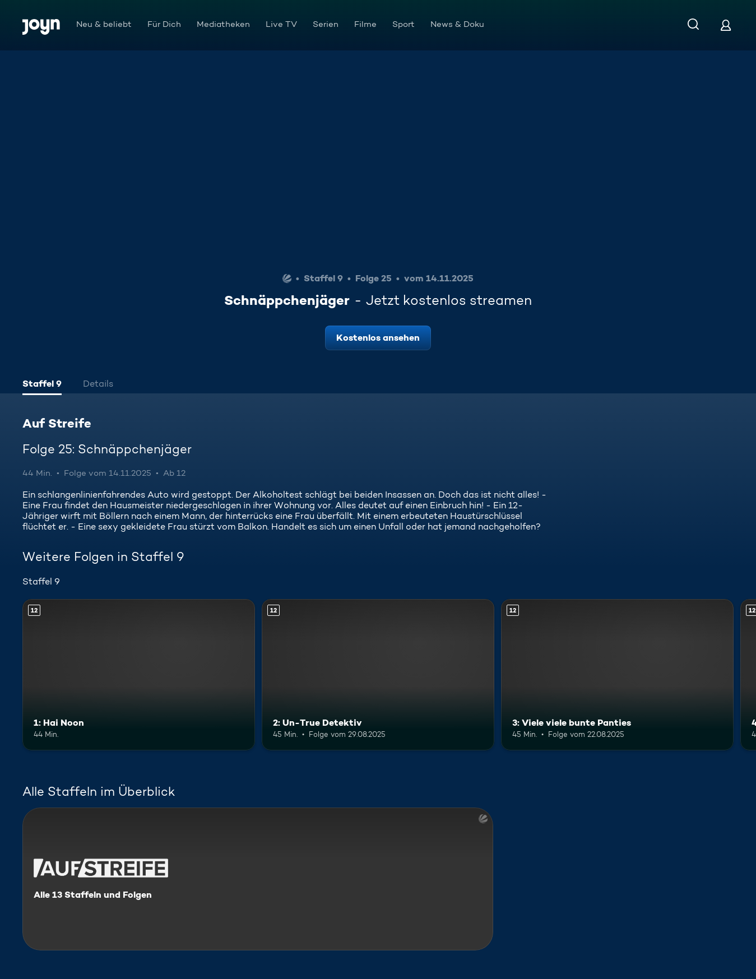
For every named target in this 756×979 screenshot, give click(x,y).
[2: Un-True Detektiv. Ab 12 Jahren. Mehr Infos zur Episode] (378, 674)
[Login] (725, 25)
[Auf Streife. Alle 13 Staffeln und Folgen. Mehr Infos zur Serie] (257, 879)
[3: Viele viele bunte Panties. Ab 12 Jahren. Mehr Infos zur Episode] (617, 674)
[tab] (42, 385)
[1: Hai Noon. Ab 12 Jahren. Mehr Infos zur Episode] (138, 674)
